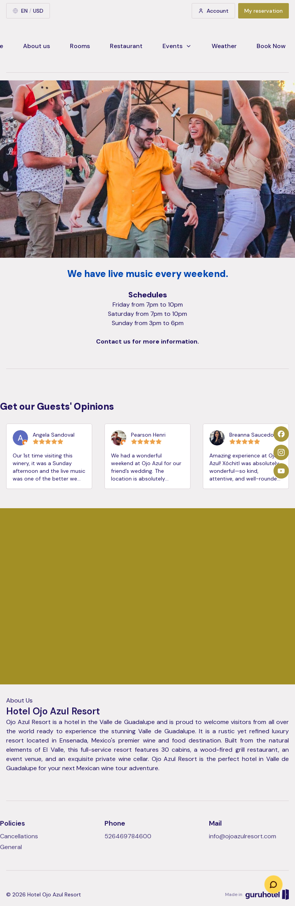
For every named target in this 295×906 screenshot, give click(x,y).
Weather (224, 46)
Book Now (271, 46)
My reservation (263, 10)
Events (177, 46)
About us (36, 46)
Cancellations (19, 836)
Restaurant (126, 46)
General (11, 847)
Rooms (80, 46)
